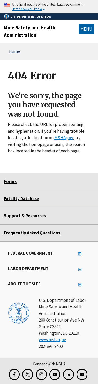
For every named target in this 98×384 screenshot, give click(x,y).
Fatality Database (21, 198)
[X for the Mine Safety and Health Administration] (27, 374)
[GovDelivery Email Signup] (82, 374)
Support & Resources (25, 216)
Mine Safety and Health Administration (29, 31)
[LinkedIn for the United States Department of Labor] (68, 374)
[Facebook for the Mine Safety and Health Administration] (14, 374)
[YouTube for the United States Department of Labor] (54, 374)
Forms (10, 181)
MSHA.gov (63, 138)
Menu (86, 29)
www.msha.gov (52, 340)
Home (14, 51)
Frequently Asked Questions (32, 233)
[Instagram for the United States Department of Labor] (41, 374)
